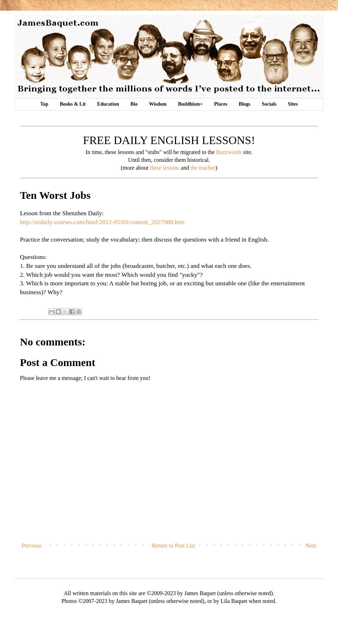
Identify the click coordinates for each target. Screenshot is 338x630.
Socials (269, 104)
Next (310, 545)
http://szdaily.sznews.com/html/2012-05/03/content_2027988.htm (102, 222)
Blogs (244, 104)
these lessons (164, 168)
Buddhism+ (190, 104)
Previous (32, 545)
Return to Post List (173, 545)
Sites (293, 104)
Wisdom (158, 104)
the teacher (202, 168)
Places (220, 104)
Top (44, 104)
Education (108, 104)
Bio (133, 104)
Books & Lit (73, 104)
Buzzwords (229, 152)
